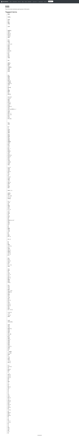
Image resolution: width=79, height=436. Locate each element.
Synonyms (41, 1)
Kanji (26, 1)
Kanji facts (15, 1)
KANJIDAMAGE (4, 1)
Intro (11, 1)
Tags (23, 1)
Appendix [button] (35, 1)
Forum (45, 1)
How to (19, 1)
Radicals (29, 1)
